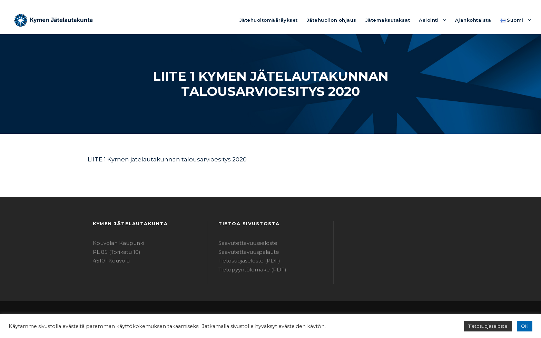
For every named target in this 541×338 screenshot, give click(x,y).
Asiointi (436, 19)
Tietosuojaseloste (491, 326)
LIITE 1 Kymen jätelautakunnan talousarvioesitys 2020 (158, 159)
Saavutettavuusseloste (244, 243)
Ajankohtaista (477, 19)
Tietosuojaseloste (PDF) (246, 261)
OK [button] (525, 326)
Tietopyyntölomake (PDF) (247, 269)
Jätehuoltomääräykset (291, 19)
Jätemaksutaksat (398, 19)
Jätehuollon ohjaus (348, 19)
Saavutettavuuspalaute (244, 252)
